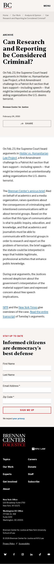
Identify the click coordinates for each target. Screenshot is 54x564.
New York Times (28, 307)
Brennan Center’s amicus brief (26, 191)
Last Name (9, 374)
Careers (32, 459)
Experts (7, 474)
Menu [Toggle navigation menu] (47, 6)
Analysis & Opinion (33, 15)
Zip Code (8, 396)
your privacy (18, 418)
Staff (31, 474)
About (6, 489)
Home (5, 15)
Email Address (10, 385)
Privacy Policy (9, 543)
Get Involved (10, 481)
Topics (6, 459)
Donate (32, 466)
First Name (9, 363)
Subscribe (33, 481)
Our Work (16, 15)
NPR (5, 307)
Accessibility (24, 543)
